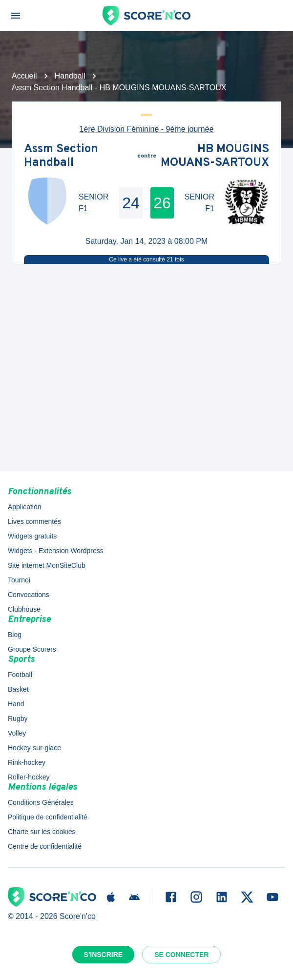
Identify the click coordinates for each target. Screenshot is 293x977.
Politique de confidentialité (47, 817)
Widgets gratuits (32, 536)
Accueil (24, 76)
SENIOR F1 (93, 203)
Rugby (17, 718)
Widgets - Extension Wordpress (56, 551)
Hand (16, 704)
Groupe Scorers (32, 649)
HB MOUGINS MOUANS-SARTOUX (215, 156)
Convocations (28, 594)
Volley (17, 733)
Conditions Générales (41, 802)
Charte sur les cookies (42, 832)
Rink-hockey (26, 762)
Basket (18, 689)
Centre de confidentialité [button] (45, 846)
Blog (14, 634)
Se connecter (181, 954)
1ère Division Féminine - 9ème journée (147, 129)
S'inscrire (103, 954)
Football (20, 674)
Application (25, 507)
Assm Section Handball (61, 156)
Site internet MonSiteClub (46, 565)
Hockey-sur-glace (34, 748)
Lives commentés (34, 521)
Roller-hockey (29, 777)
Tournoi (19, 580)
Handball (70, 76)
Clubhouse (24, 609)
